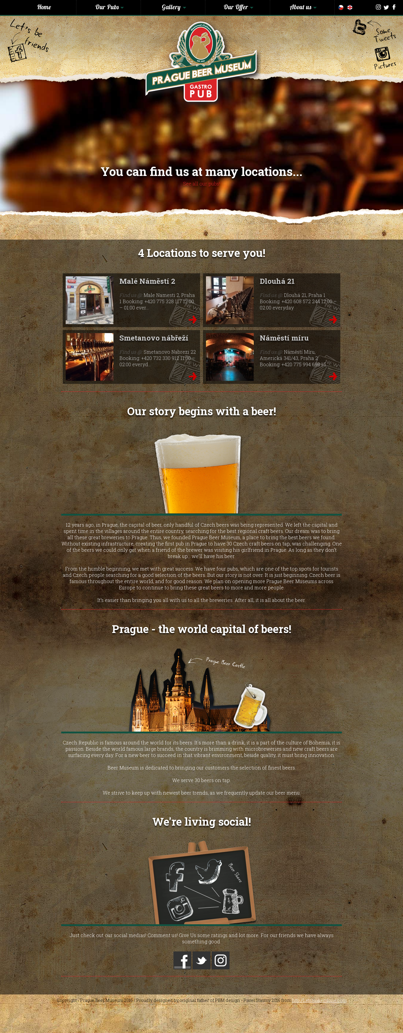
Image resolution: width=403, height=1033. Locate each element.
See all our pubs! (201, 183)
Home (44, 7)
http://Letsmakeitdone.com (319, 1000)
